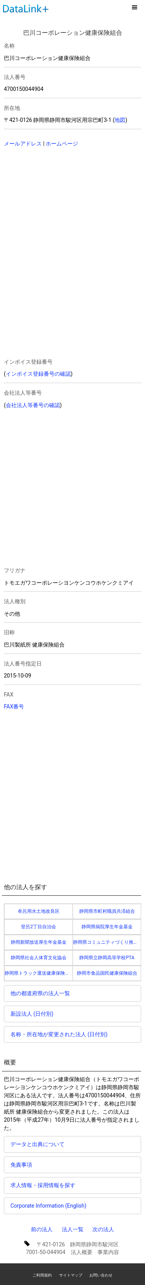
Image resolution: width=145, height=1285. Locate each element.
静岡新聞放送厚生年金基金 (39, 942)
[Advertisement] (58, 204)
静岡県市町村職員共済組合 (107, 911)
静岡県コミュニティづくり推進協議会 (107, 942)
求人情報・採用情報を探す (42, 1185)
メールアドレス (23, 143)
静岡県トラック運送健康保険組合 (39, 973)
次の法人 (103, 1229)
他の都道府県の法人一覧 (40, 993)
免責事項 (21, 1165)
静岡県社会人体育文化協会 (39, 957)
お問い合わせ (101, 1275)
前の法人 (42, 1229)
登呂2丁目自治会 (38, 926)
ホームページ (62, 143)
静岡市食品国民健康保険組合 (107, 973)
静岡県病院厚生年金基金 (107, 926)
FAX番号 (14, 706)
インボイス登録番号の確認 (38, 374)
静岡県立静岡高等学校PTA (106, 957)
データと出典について (37, 1144)
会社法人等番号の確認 (33, 405)
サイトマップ (70, 1275)
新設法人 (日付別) (31, 1014)
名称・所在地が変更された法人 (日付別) (58, 1034)
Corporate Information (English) (48, 1206)
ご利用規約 (42, 1275)
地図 (119, 120)
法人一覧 (73, 1229)
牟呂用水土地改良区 (39, 911)
